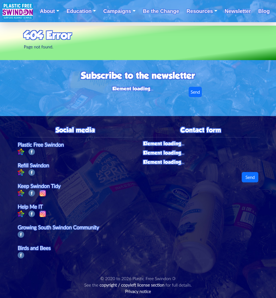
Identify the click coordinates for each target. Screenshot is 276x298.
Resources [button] (200, 11)
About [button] (47, 11)
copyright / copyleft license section (131, 284)
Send (195, 92)
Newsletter (238, 11)
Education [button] (79, 11)
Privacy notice (138, 291)
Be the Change (161, 11)
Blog (264, 11)
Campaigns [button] (117, 11)
